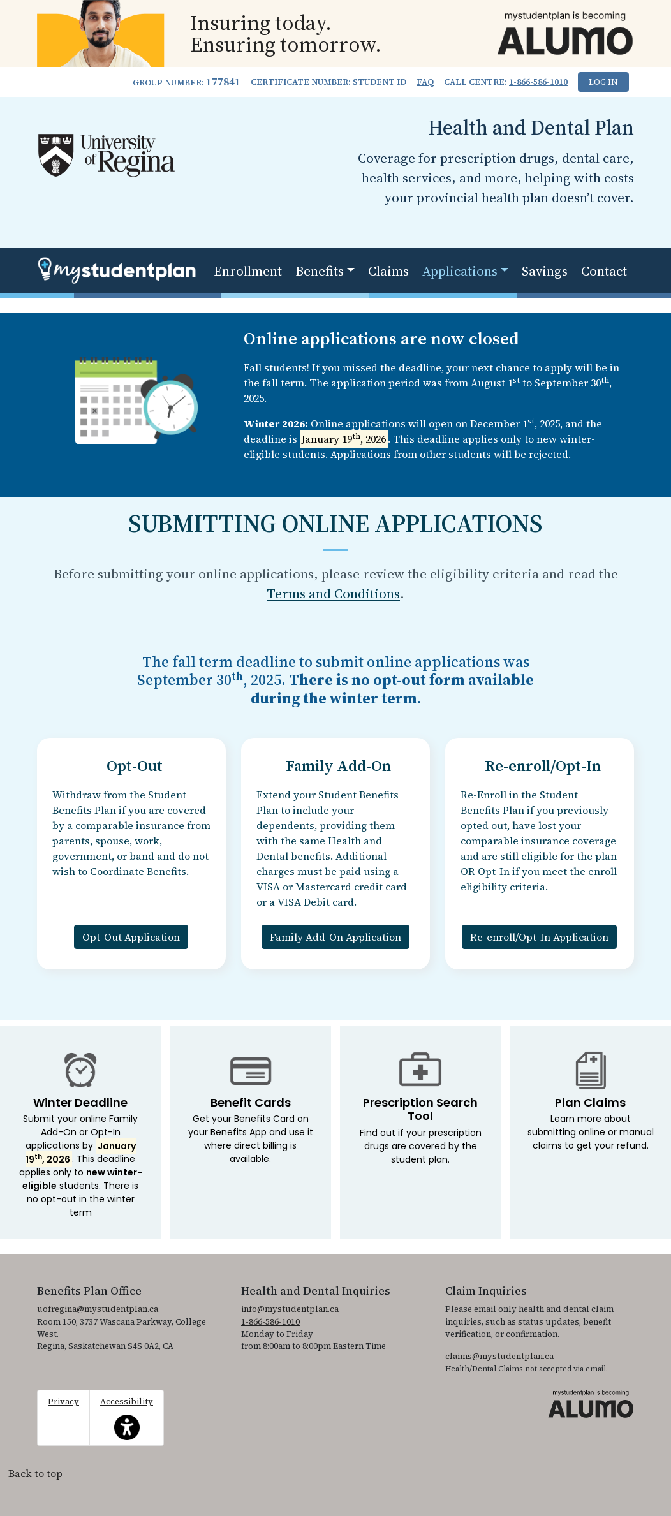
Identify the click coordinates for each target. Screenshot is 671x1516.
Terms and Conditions (333, 593)
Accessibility (126, 1417)
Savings (545, 270)
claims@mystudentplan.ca (499, 1356)
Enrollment (248, 270)
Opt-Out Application (131, 937)
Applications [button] (460, 270)
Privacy (63, 1401)
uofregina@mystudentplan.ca (97, 1309)
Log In (603, 82)
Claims (388, 270)
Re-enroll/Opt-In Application (539, 937)
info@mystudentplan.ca (290, 1309)
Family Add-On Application (335, 937)
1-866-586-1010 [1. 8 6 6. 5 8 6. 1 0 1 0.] (538, 82)
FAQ (425, 82)
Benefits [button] (319, 270)
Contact (604, 270)
